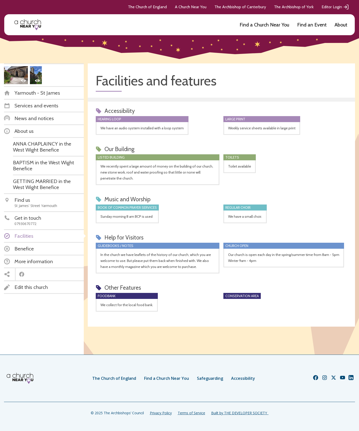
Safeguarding (210, 378)
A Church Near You (190, 6)
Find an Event (312, 25)
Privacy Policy (161, 413)
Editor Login (335, 7)
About (341, 25)
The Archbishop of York (294, 6)
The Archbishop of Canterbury (240, 6)
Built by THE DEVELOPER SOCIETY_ (240, 413)
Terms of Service (191, 413)
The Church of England (147, 6)
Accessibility (243, 378)
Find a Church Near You (264, 25)
